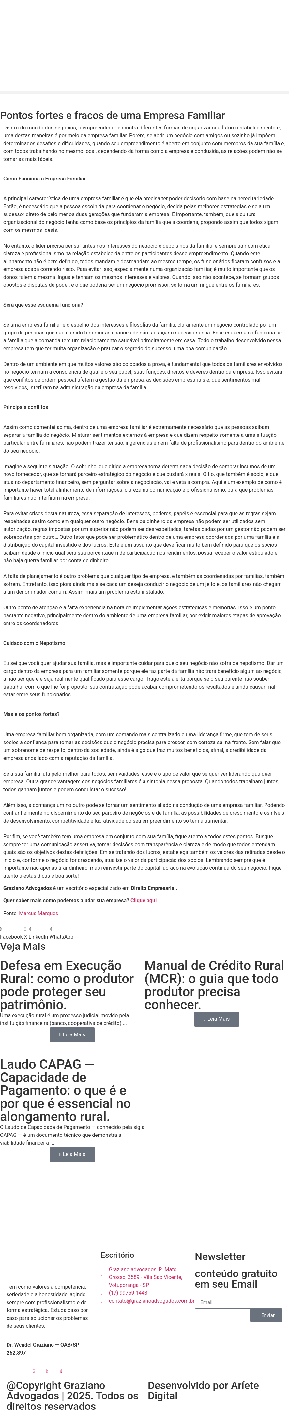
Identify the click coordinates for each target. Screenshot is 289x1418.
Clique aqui (143, 900)
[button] (144, 92)
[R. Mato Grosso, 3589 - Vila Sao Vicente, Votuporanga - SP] (144, 1210)
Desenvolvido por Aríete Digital (203, 1390)
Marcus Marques (38, 913)
